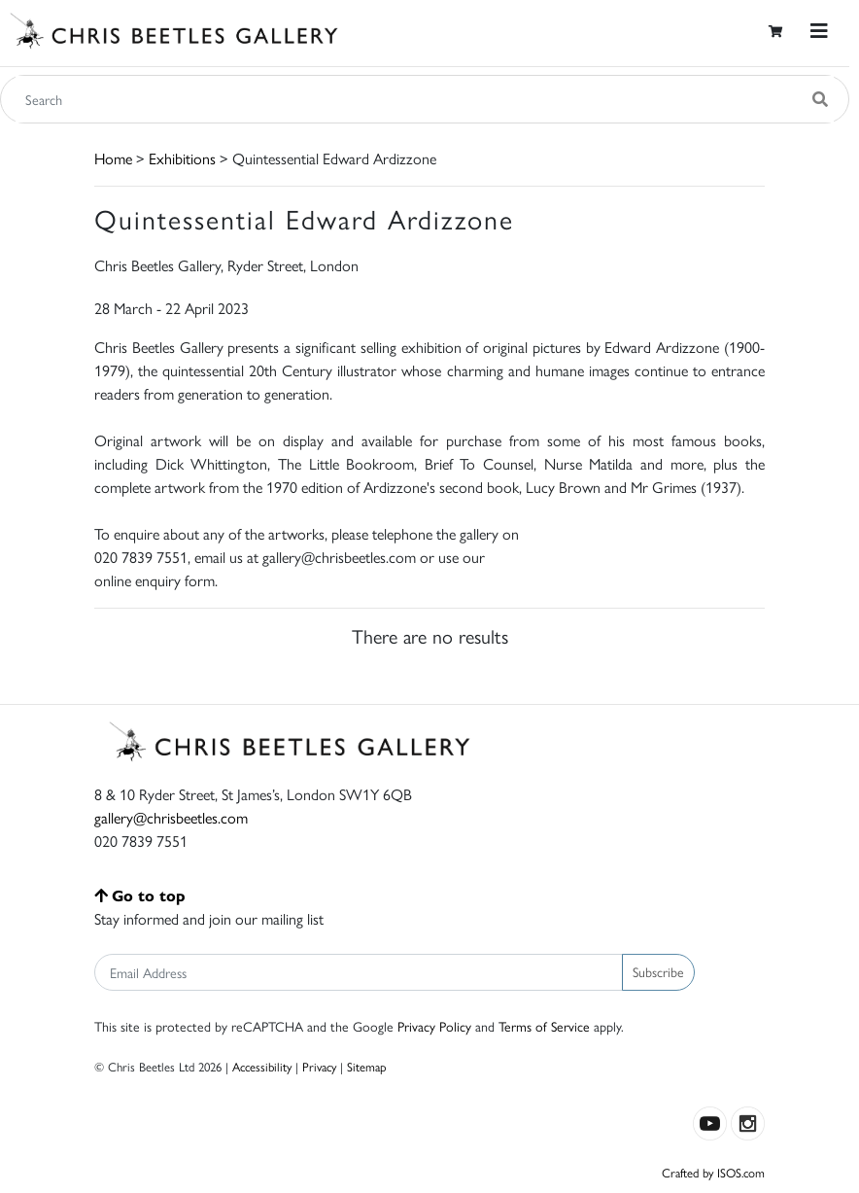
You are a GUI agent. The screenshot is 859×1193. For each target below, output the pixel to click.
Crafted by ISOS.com (713, 1172)
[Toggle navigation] (819, 31)
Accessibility (262, 1066)
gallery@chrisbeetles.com (171, 817)
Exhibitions (182, 158)
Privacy (319, 1066)
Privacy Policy (434, 1025)
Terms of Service (544, 1025)
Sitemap (367, 1066)
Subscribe (658, 971)
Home (113, 158)
